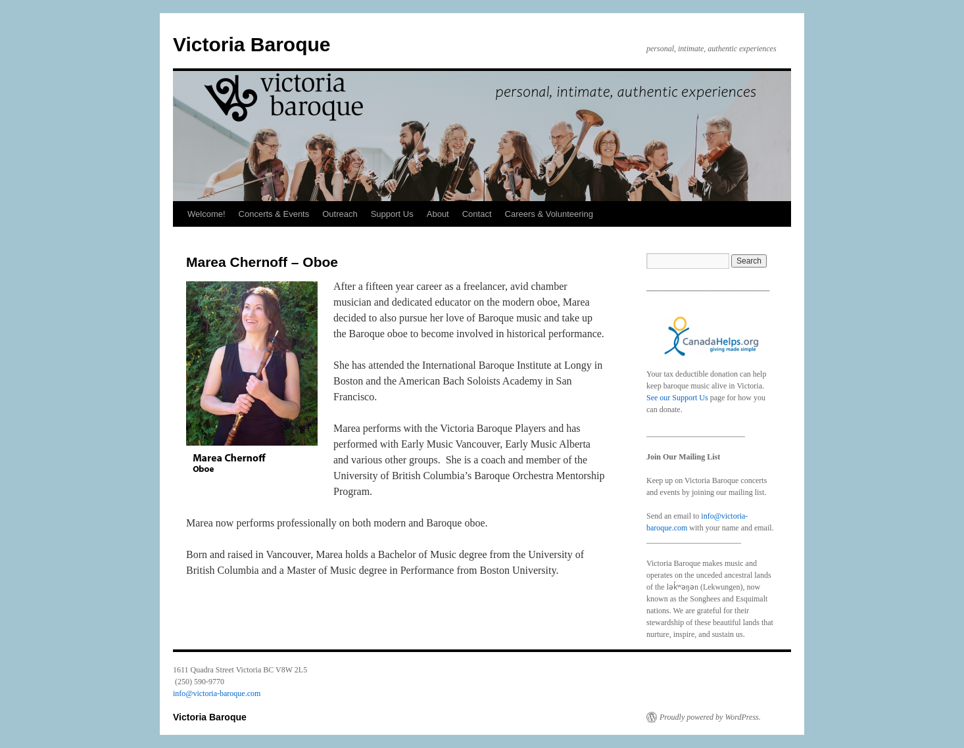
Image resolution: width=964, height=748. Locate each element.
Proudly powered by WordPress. (710, 717)
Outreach (339, 214)
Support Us (392, 214)
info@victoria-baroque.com (216, 693)
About (438, 214)
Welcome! (206, 214)
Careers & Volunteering (549, 214)
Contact (477, 214)
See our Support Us (677, 397)
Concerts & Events (274, 214)
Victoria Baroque (252, 44)
